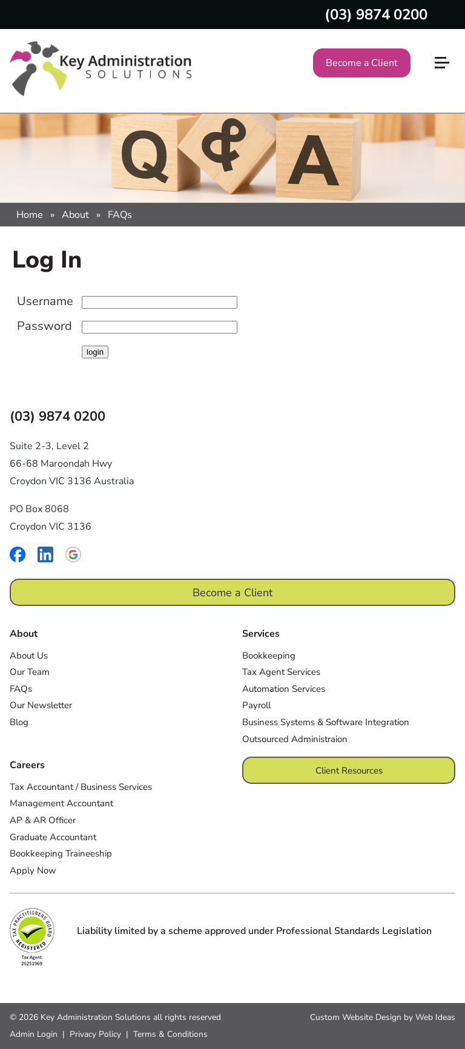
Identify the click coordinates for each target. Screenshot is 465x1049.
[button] (447, 43)
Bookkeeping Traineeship (61, 853)
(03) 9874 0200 (376, 14)
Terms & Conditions (170, 1034)
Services (261, 633)
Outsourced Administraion (295, 739)
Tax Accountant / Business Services (81, 787)
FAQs (120, 215)
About (75, 215)
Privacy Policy (95, 1034)
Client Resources (349, 771)
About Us (29, 655)
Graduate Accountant (53, 837)
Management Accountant (61, 803)
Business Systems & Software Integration (325, 722)
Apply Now (33, 870)
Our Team (30, 672)
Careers (27, 765)
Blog (19, 722)
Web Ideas (435, 1017)
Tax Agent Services (281, 672)
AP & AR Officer (43, 820)
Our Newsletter (41, 705)
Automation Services (283, 689)
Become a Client (362, 63)
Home (29, 215)
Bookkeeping (268, 655)
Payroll (256, 705)
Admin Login (34, 1034)
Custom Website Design (355, 1017)
